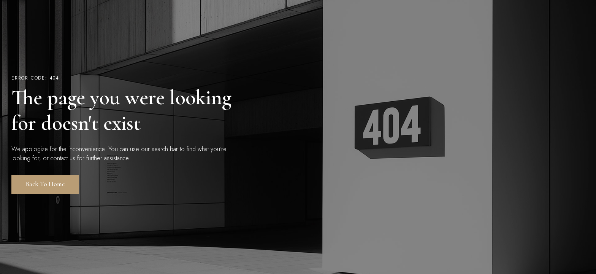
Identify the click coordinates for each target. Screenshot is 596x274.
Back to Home (45, 184)
